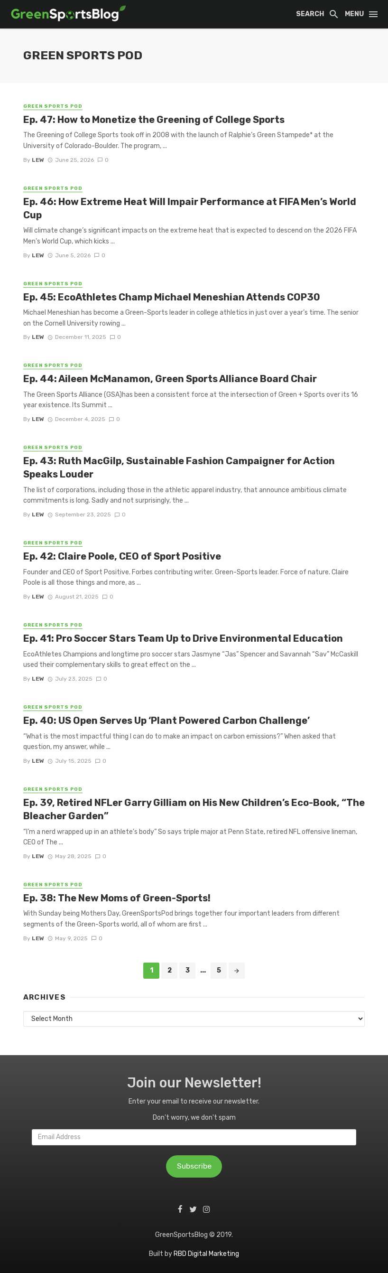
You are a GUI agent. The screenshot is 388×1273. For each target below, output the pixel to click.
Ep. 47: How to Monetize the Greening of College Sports (154, 119)
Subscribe (194, 1165)
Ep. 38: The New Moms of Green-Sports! (117, 898)
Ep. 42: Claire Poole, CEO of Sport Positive (122, 556)
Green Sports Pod (53, 106)
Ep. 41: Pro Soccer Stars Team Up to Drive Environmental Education (183, 638)
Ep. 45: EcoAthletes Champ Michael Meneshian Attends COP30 (171, 297)
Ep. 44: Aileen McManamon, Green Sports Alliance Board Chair (170, 378)
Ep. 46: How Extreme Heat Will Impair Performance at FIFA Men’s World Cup (189, 208)
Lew (38, 160)
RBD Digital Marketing (206, 1254)
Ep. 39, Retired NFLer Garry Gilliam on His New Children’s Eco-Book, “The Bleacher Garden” (194, 809)
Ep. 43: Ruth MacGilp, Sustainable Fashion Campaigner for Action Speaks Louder (179, 467)
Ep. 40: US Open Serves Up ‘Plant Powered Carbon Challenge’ (166, 720)
